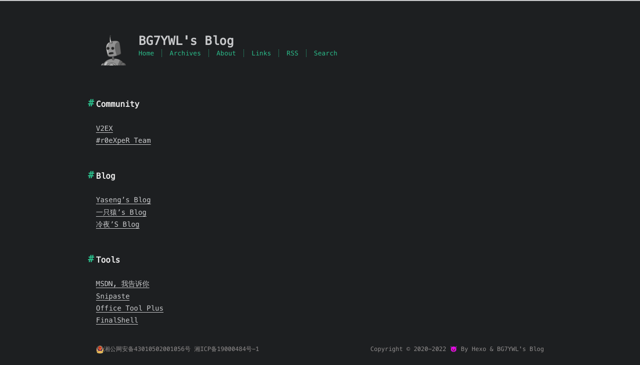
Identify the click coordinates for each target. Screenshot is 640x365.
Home (146, 53)
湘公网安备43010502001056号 (143, 349)
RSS (292, 53)
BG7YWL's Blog (520, 349)
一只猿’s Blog (121, 212)
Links (261, 53)
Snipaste (113, 296)
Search (326, 53)
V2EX (104, 128)
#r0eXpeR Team (123, 140)
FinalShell (117, 320)
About (226, 53)
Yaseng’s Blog (123, 199)
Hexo (479, 349)
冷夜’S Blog (118, 224)
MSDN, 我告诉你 (123, 283)
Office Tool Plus (130, 308)
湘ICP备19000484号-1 (226, 349)
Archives (185, 53)
